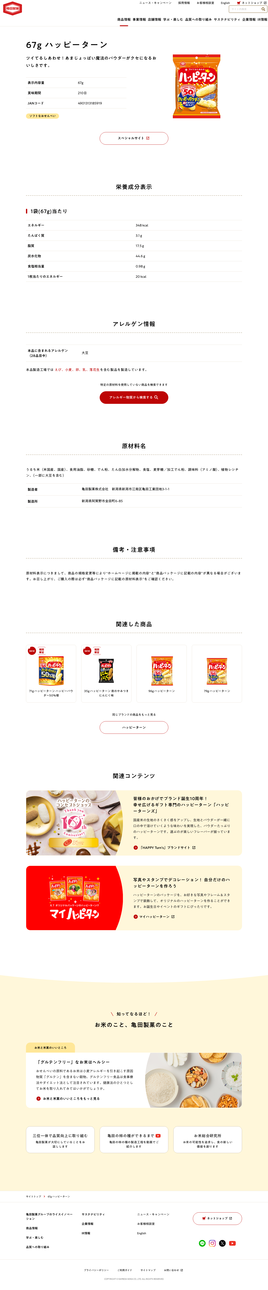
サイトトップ (33, 1197)
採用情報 (132, 7)
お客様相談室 (153, 7)
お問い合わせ (174, 1270)
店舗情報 (101, 18)
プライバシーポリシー (96, 1270)
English (141, 1233)
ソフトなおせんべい (42, 116)
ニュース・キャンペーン (103, 7)
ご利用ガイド (124, 1270)
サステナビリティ (201, 18)
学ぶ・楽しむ (130, 18)
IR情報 (256, 18)
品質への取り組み (164, 18)
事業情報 (77, 18)
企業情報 (233, 18)
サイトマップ (148, 1270)
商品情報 (52, 18)
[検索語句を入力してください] (241, 8)
